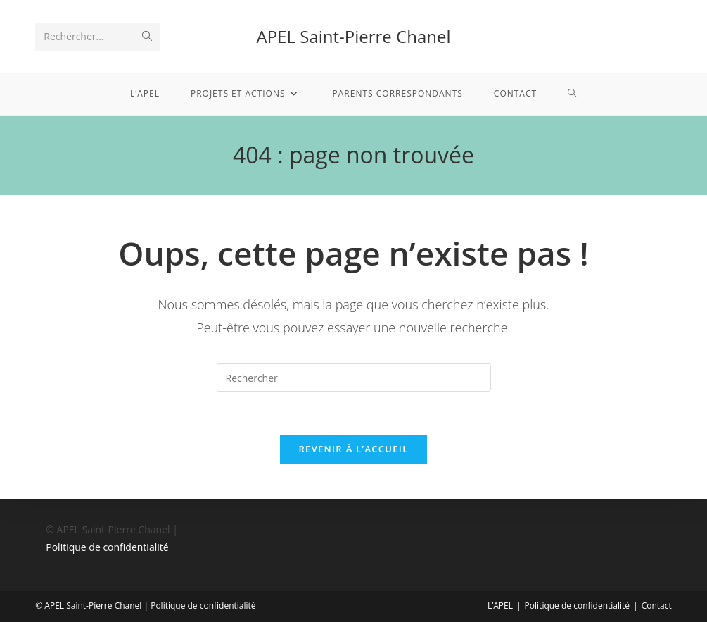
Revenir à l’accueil (353, 448)
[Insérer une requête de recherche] (354, 377)
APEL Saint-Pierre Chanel (354, 36)
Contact (657, 605)
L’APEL (500, 605)
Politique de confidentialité (107, 547)
